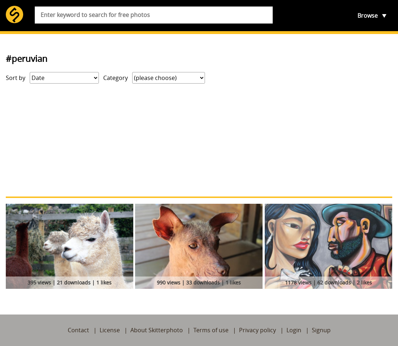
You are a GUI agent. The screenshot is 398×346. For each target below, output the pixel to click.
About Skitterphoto (156, 330)
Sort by (15, 78)
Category (115, 78)
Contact (78, 330)
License (110, 330)
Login (293, 330)
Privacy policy (257, 330)
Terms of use (211, 330)
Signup (321, 330)
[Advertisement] (199, 140)
